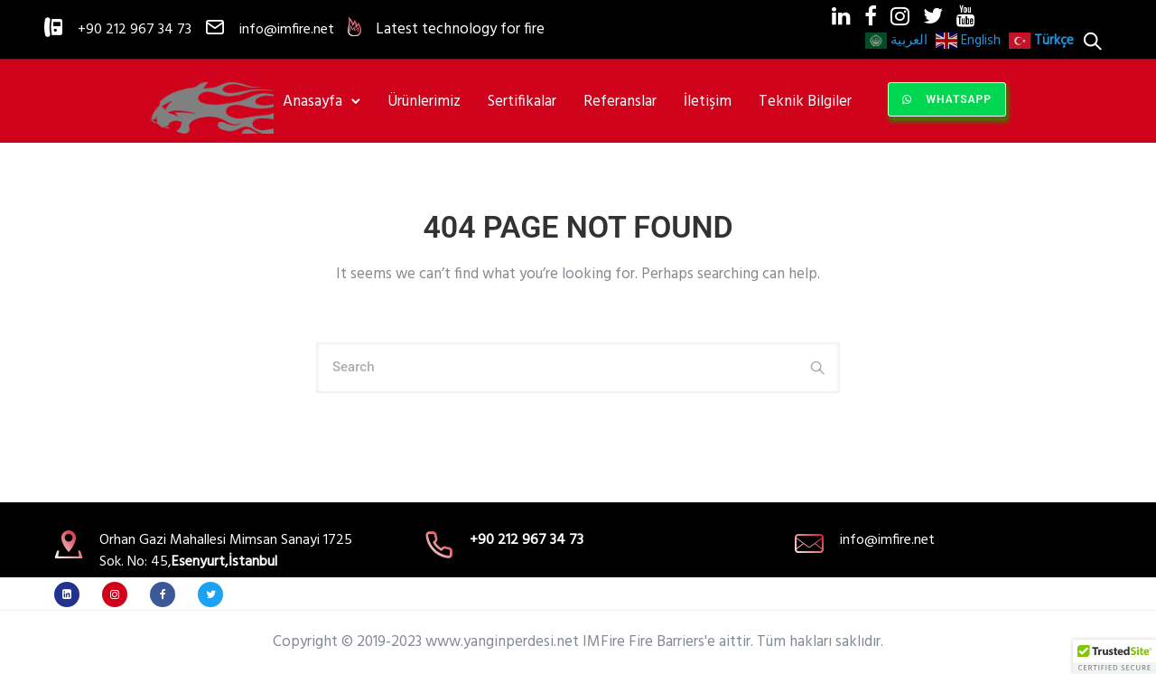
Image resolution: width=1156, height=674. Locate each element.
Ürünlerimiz (424, 101)
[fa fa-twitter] (933, 15)
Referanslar (620, 101)
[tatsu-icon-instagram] (899, 16)
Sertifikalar (522, 101)
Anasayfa (312, 101)
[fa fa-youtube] (965, 15)
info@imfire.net (286, 30)
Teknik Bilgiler (805, 101)
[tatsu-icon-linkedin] (841, 16)
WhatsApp (947, 99)
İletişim (708, 101)
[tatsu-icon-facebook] (870, 16)
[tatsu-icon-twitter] (215, 594)
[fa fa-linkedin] (71, 594)
